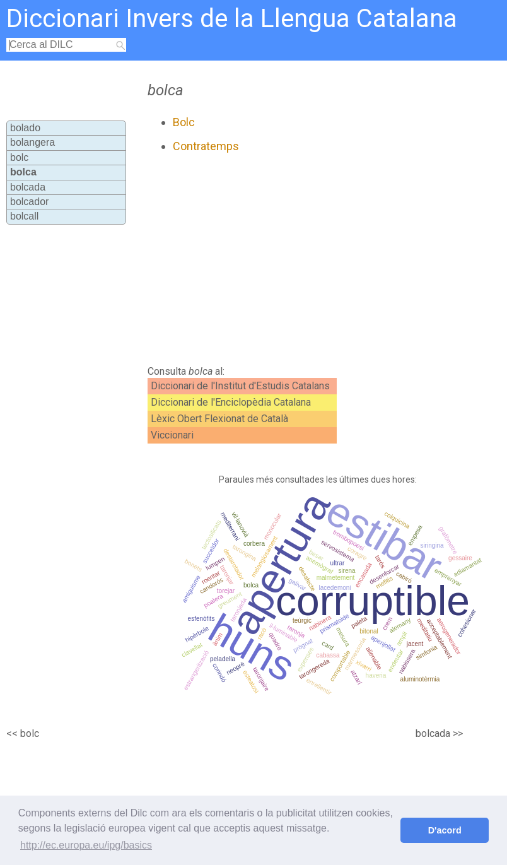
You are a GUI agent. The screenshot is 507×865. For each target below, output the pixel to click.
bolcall (24, 216)
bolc (19, 157)
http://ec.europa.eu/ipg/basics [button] (86, 845)
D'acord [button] (445, 830)
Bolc (184, 122)
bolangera (32, 142)
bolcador (29, 201)
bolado (25, 127)
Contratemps (206, 146)
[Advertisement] (280, 259)
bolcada (27, 187)
